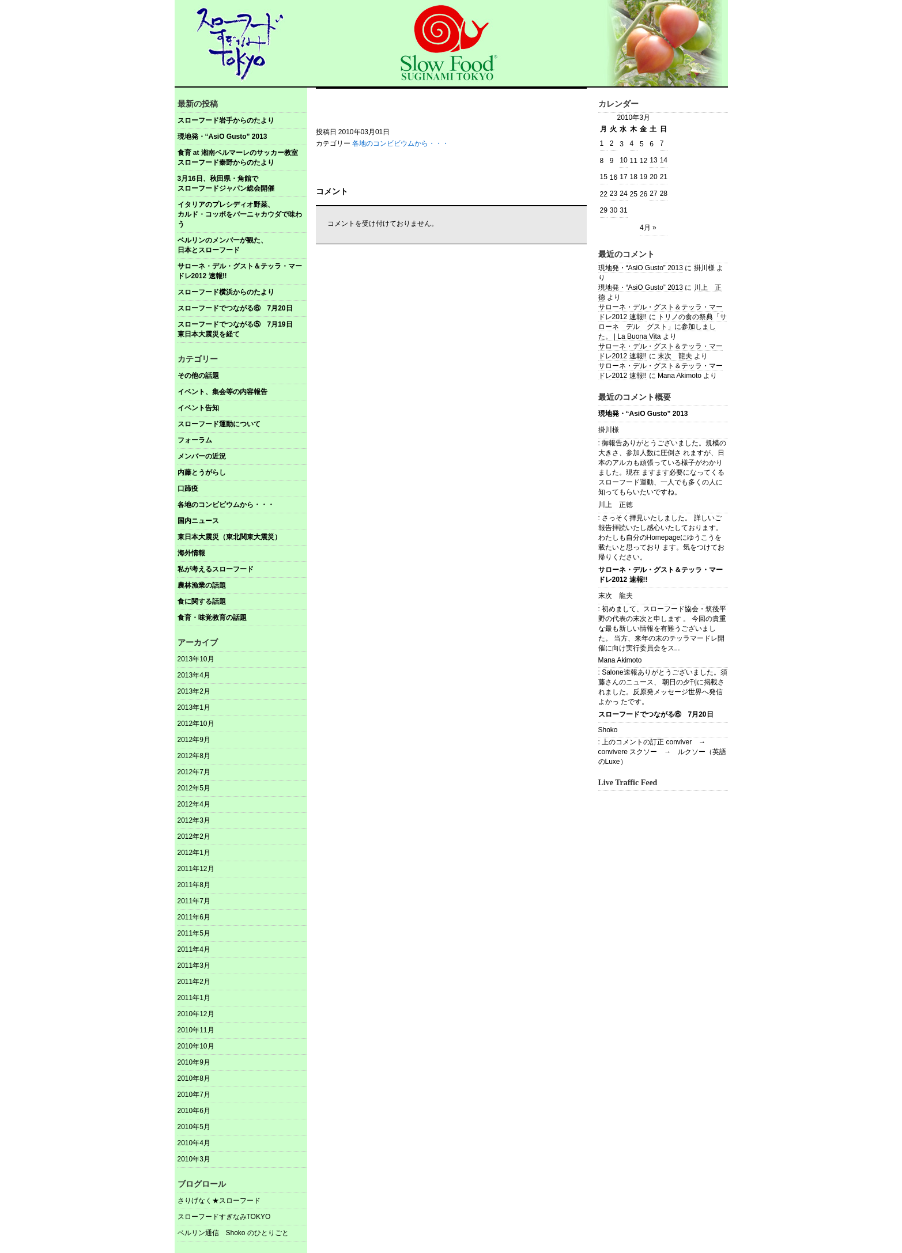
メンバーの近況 (202, 456)
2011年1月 (194, 998)
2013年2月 (194, 691)
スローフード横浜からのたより (226, 292)
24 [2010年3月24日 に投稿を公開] (623, 194)
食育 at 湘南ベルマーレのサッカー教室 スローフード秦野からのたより (242, 157)
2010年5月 (194, 1127)
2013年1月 (194, 707)
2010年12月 (196, 1014)
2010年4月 (194, 1143)
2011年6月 (194, 917)
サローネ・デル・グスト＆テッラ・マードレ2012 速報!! (240, 271)
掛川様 (608, 430)
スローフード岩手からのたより (226, 120)
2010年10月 (196, 1046)
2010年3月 (194, 1159)
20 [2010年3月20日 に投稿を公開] (653, 177)
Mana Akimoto (620, 660)
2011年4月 (194, 949)
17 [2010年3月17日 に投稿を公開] (623, 177)
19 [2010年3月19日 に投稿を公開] (643, 177)
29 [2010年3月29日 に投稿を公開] (603, 210)
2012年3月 (194, 820)
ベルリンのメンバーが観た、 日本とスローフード (242, 245)
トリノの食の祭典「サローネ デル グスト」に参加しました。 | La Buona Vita (662, 326)
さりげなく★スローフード (219, 1201)
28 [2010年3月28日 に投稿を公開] (663, 194)
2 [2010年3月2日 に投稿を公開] (612, 143)
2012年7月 (194, 772)
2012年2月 (194, 836)
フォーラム (195, 440)
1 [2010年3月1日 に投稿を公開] (602, 143)
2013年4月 (194, 675)
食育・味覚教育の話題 (212, 618)
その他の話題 (198, 376)
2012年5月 (194, 788)
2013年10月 (196, 659)
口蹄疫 (188, 488)
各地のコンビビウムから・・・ (226, 505)
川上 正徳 (615, 505)
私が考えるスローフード (216, 569)
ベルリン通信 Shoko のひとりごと (233, 1233)
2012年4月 (194, 804)
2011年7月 (194, 901)
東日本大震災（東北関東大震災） (229, 537)
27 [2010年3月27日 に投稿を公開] (653, 194)
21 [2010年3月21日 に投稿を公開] (663, 177)
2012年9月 (194, 740)
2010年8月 (194, 1078)
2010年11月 (196, 1030)
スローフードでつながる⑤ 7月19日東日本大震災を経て (235, 329)
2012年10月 (196, 724)
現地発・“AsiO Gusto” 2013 (222, 137)
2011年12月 (196, 869)
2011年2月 (194, 982)
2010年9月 (194, 1062)
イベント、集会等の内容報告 (222, 392)
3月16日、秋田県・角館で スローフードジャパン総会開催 (242, 183)
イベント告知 (198, 408)
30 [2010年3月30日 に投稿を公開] (613, 210)
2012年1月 (194, 853)
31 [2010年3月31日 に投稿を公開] (623, 210)
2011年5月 (194, 933)
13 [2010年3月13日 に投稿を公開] (653, 160)
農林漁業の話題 (202, 585)
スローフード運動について (219, 424)
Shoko (608, 730)
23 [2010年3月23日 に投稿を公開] (613, 194)
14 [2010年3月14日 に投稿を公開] (663, 160)
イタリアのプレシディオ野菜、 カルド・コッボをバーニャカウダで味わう (242, 214)
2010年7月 (194, 1095)
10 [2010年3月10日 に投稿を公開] (623, 160)
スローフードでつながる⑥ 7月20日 (235, 308)
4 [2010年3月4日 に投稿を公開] (632, 143)
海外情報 (191, 553)
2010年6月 (194, 1111)
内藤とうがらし (202, 472)
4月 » (648, 228)
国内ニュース (198, 521)
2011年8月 (194, 885)
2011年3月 (194, 965)
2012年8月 (194, 756)
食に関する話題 (202, 601)
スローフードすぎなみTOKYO (224, 1217)
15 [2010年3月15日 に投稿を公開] (603, 177)
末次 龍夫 (675, 356)
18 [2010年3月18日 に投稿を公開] (633, 177)
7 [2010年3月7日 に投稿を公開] (662, 143)
